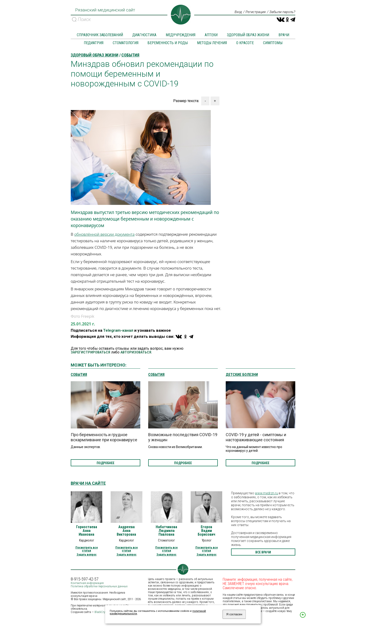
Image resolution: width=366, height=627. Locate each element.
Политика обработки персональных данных (99, 586)
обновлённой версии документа (104, 234)
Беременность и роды (168, 43)
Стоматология (125, 43)
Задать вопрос (87, 554)
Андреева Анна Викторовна (126, 531)
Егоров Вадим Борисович (206, 531)
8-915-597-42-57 (85, 579)
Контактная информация (87, 583)
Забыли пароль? (281, 12)
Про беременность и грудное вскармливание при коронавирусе (104, 437)
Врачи (283, 35)
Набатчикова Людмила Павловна (166, 531)
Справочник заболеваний (100, 35)
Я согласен (234, 614)
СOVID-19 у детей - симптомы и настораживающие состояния (256, 437)
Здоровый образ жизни (248, 35)
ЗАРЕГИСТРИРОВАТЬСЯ (90, 352)
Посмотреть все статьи (86, 549)
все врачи (263, 552)
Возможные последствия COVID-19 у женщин (182, 437)
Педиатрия (93, 43)
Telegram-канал (118, 330)
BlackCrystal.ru (104, 612)
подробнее (105, 463)
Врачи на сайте (88, 483)
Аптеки (211, 35)
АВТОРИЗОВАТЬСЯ (135, 352)
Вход (234, 12)
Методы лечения (212, 43)
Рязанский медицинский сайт (104, 11)
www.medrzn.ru (266, 493)
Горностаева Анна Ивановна (86, 531)
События (79, 375)
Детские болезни (242, 375)
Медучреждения (180, 35)
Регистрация (253, 12)
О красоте (245, 43)
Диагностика (144, 35)
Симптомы (272, 43)
